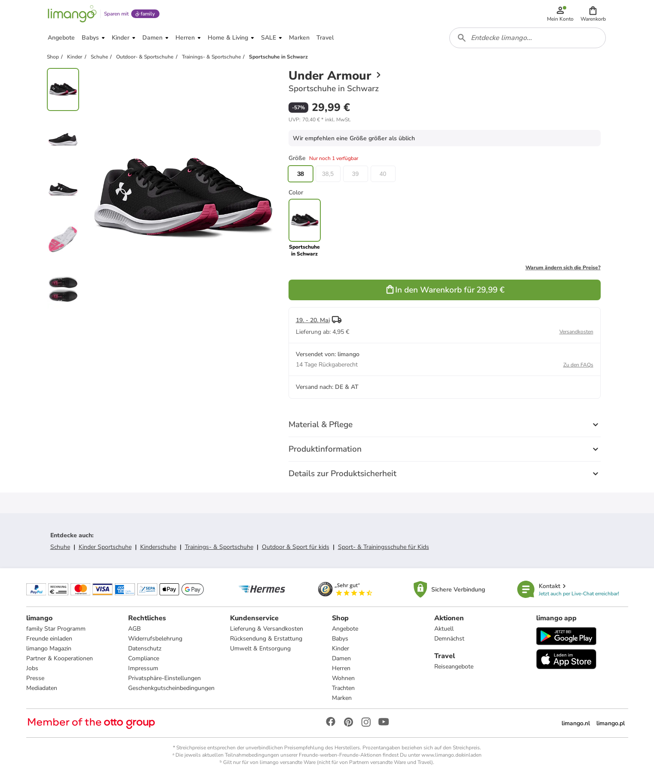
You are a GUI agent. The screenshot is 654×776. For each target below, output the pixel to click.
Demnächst (449, 638)
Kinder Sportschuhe (105, 547)
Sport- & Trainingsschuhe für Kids (383, 547)
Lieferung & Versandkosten (266, 629)
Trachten (343, 688)
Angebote (345, 629)
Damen (341, 658)
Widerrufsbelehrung (155, 638)
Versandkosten (576, 331)
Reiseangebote (453, 666)
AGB (134, 629)
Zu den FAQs (578, 364)
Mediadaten (41, 688)
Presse (35, 678)
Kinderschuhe (158, 547)
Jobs (32, 668)
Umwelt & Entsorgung (260, 648)
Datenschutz (144, 648)
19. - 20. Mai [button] (313, 320)
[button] (593, 13)
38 (300, 173)
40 (383, 173)
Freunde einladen (49, 638)
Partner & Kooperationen (59, 658)
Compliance (143, 658)
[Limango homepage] (72, 13)
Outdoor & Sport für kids (295, 547)
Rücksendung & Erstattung (266, 638)
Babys (340, 638)
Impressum (143, 668)
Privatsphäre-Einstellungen (164, 678)
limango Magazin (48, 648)
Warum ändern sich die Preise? (563, 267)
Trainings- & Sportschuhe (219, 547)
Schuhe (60, 547)
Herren (341, 668)
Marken (342, 698)
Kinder (340, 648)
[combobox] (527, 37)
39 (355, 173)
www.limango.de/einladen (451, 754)
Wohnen (343, 678)
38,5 (328, 173)
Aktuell (444, 629)
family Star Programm (56, 629)
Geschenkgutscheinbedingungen (171, 688)
